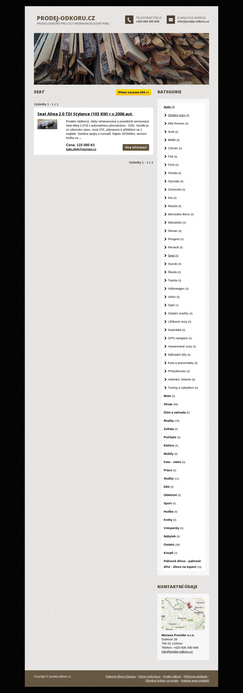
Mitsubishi (177, 222)
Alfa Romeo (178, 123)
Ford (173, 164)
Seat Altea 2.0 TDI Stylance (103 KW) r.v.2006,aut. (85, 114)
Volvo (174, 297)
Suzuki (174, 263)
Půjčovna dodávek (195, 676)
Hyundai (175, 181)
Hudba (170, 511)
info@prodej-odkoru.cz (193, 21)
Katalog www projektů (195, 680)
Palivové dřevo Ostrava (121, 676)
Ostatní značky (180, 313)
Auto (169, 107)
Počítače (172, 437)
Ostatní (172, 544)
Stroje (171, 404)
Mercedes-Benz (181, 214)
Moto (169, 396)
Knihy (170, 519)
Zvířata (171, 429)
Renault (175, 247)
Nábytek (172, 536)
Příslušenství (179, 371)
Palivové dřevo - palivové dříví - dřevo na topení (183, 564)
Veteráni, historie (181, 379)
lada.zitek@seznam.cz (81, 149)
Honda (174, 173)
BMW (174, 140)
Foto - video (174, 462)
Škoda (174, 272)
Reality (172, 420)
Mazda (174, 206)
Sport (170, 503)
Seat (173, 255)
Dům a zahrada (177, 412)
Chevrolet (177, 189)
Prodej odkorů (172, 676)
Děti (169, 486)
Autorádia (177, 330)
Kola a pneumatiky (183, 363)
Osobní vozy (178, 115)
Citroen (175, 148)
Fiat (172, 156)
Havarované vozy (182, 346)
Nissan (175, 230)
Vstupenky (173, 528)
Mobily (171, 453)
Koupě (170, 552)
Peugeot (176, 239)
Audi (173, 131)
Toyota (174, 280)
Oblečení (172, 495)
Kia (172, 197)
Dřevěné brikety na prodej (161, 680)
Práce (170, 470)
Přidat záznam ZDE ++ (133, 92)
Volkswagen (178, 288)
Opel (173, 305)
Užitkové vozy (179, 321)
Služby (171, 478)
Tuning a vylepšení (183, 387)
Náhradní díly (179, 354)
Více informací (136, 147)
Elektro (171, 445)
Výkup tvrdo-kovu (149, 676)
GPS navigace (180, 338)
